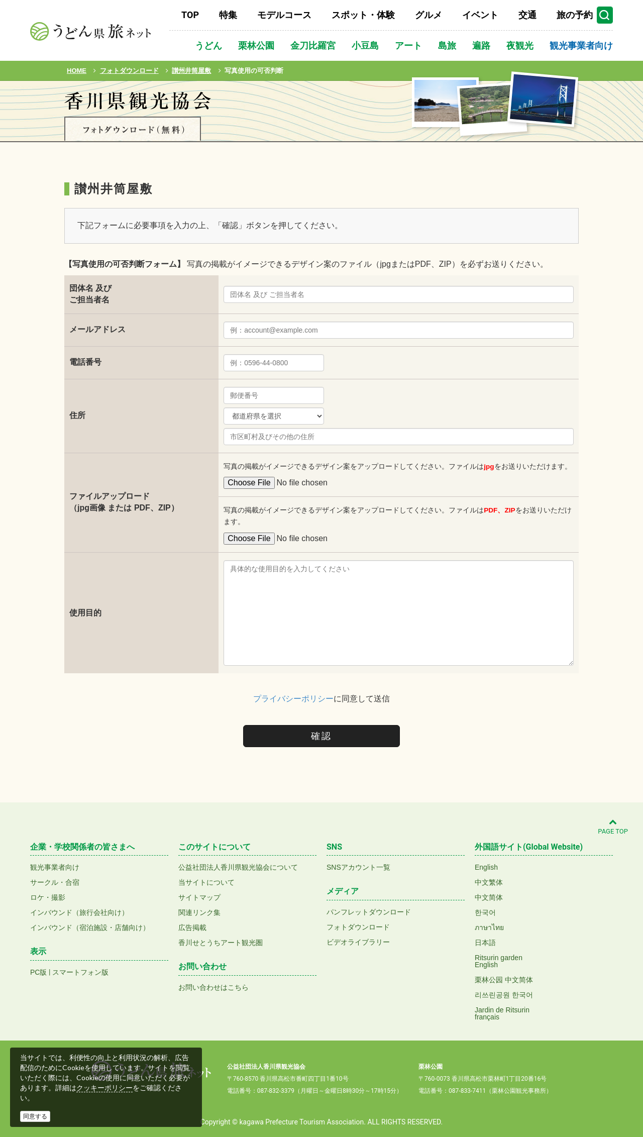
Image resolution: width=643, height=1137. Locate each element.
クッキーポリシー (104, 1088)
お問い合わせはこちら (213, 987)
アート (408, 45)
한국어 (485, 912)
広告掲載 (192, 927)
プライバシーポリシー (293, 698)
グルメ (428, 15)
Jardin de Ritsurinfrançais (502, 1013)
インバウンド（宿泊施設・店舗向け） (90, 927)
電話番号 (85, 362)
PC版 (38, 972)
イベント (480, 15)
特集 (228, 15)
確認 (321, 736)
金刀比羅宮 (313, 45)
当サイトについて (206, 882)
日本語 (485, 943)
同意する (35, 1116)
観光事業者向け (581, 45)
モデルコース (284, 15)
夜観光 (519, 45)
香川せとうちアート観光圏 (220, 943)
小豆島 (365, 45)
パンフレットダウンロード (369, 912)
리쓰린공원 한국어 (504, 995)
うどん (208, 45)
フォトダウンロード (358, 927)
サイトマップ (199, 897)
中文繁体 (489, 882)
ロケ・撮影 (47, 897)
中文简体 (489, 897)
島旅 (447, 45)
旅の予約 (575, 15)
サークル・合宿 (54, 882)
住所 (77, 415)
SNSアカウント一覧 (358, 867)
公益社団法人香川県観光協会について (238, 867)
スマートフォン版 (80, 972)
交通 (527, 15)
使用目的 (85, 612)
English (486, 867)
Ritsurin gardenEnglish (498, 961)
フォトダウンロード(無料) (132, 129)
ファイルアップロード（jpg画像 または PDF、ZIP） (124, 502)
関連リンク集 (199, 912)
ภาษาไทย (489, 927)
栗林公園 (256, 45)
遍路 (481, 45)
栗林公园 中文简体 (504, 980)
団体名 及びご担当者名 (90, 294)
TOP (190, 15)
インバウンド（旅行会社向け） (79, 912)
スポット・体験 (363, 15)
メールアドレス (97, 329)
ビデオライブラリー (358, 942)
